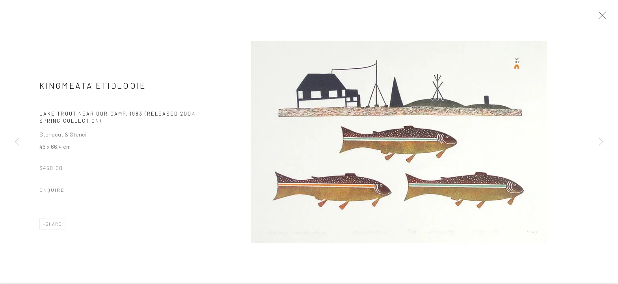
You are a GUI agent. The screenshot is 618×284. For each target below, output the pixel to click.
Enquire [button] (52, 190)
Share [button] (54, 224)
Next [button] (601, 142)
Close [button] (600, 18)
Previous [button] (17, 142)
